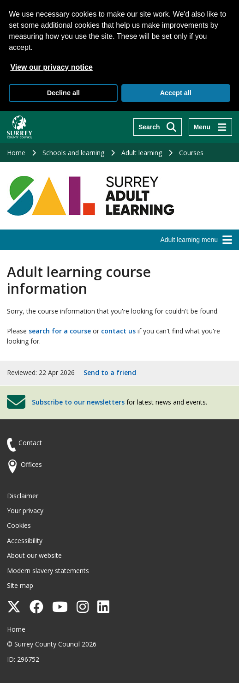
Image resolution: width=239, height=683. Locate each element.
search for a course (60, 330)
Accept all (175, 93)
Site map (20, 585)
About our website (34, 555)
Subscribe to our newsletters (78, 402)
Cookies (19, 525)
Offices (31, 464)
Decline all (63, 93)
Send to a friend (110, 372)
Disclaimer (22, 495)
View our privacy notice (51, 67)
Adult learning (141, 152)
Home (16, 152)
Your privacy (25, 510)
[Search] (157, 127)
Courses (191, 152)
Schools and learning (73, 152)
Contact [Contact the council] (30, 442)
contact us (118, 330)
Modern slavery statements (48, 570)
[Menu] (210, 127)
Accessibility (24, 540)
